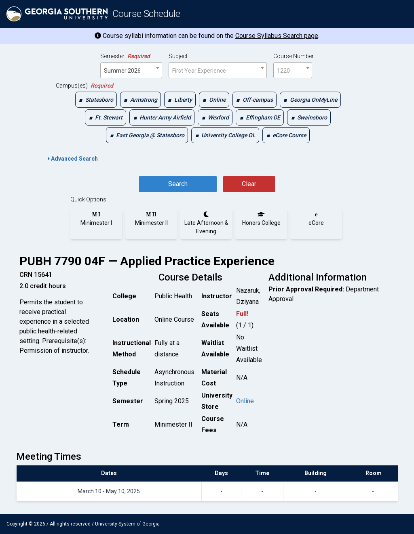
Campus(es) (84, 85)
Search (178, 184)
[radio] (96, 218)
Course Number (293, 56)
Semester (125, 56)
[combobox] (131, 70)
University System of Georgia (127, 524)
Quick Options (88, 199)
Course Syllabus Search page (276, 36)
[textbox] (217, 71)
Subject (178, 56)
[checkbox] (96, 100)
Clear (249, 184)
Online (245, 401)
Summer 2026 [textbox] (122, 70)
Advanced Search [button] (73, 158)
